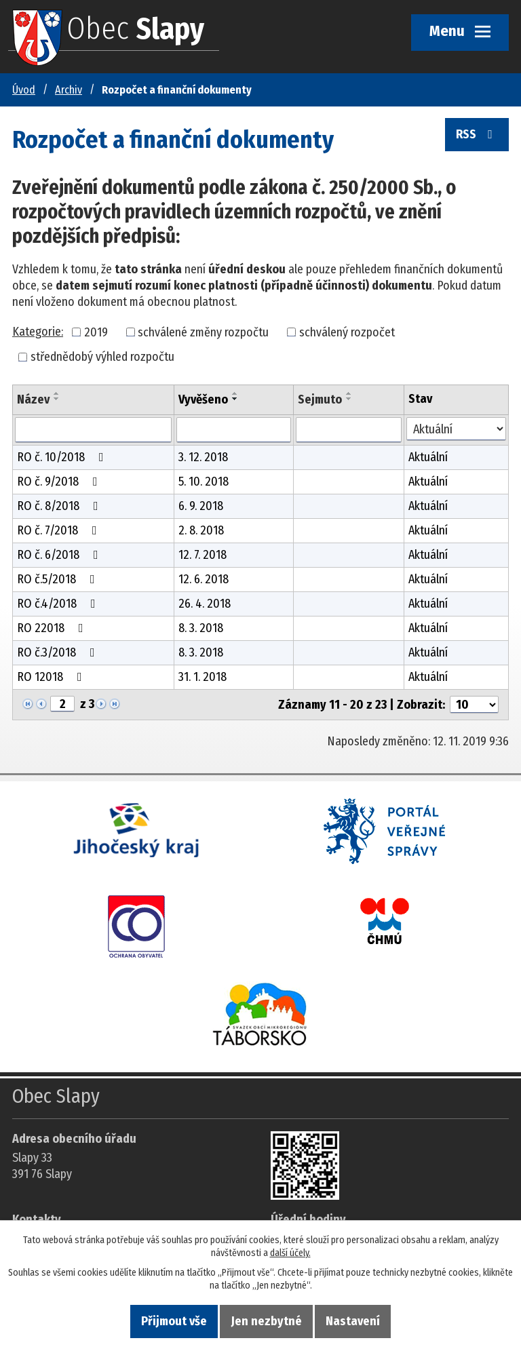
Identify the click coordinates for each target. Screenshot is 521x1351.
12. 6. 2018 (203, 579)
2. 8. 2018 (201, 530)
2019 (96, 331)
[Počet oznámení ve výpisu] (474, 704)
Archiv (68, 89)
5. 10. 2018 (203, 481)
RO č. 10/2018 (63, 457)
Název (33, 399)
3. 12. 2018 (203, 457)
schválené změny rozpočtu (203, 331)
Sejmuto (320, 399)
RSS (477, 135)
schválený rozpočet (347, 331)
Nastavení (353, 1321)
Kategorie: (37, 331)
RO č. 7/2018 (59, 530)
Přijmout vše (174, 1321)
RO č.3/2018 (58, 652)
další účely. (290, 1253)
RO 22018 (53, 628)
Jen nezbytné (266, 1321)
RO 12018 (52, 676)
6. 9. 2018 (200, 505)
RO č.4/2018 (59, 603)
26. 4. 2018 (204, 603)
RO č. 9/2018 (60, 481)
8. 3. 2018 (200, 628)
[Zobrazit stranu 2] (62, 704)
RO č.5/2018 (58, 579)
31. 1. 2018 (202, 676)
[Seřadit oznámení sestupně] (57, 399)
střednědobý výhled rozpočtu (102, 356)
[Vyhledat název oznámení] (93, 430)
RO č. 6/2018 (60, 554)
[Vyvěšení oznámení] (233, 430)
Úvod (23, 89)
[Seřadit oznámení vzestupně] (57, 393)
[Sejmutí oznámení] (349, 430)
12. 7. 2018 (202, 554)
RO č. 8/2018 (60, 505)
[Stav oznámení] (456, 429)
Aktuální (428, 457)
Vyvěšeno (203, 399)
